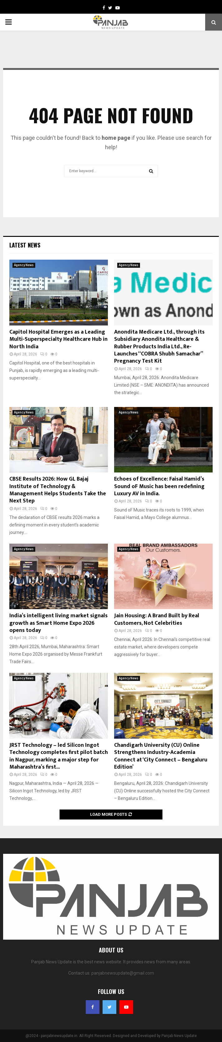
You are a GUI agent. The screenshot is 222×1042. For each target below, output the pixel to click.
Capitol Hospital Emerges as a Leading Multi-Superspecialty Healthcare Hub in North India (58, 339)
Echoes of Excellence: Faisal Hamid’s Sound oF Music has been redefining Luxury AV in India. (159, 486)
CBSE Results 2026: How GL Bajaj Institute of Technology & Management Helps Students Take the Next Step (57, 490)
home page (116, 138)
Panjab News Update (179, 1036)
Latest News (24, 245)
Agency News (24, 265)
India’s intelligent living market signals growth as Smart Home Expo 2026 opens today (58, 623)
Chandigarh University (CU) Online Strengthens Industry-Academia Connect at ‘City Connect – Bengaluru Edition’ (160, 756)
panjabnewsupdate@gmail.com (122, 973)
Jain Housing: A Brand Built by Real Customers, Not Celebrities (156, 619)
